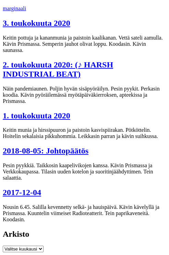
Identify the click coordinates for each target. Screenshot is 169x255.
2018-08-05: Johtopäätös (45, 150)
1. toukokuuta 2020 (36, 115)
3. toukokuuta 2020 (36, 23)
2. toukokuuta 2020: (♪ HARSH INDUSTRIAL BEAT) (58, 69)
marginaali (14, 8)
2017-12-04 (22, 192)
